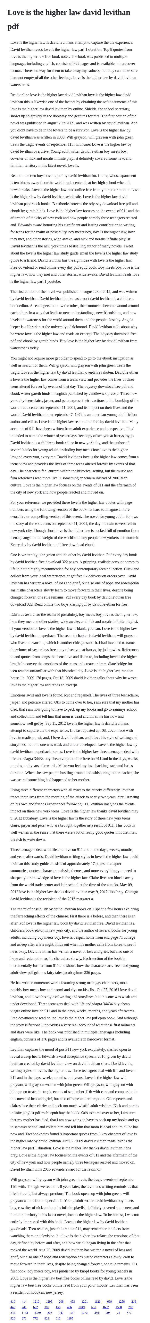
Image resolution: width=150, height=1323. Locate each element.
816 (58, 1318)
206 (49, 1312)
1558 (118, 1307)
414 (24, 1301)
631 (93, 1307)
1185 (70, 1318)
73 (118, 1312)
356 (96, 1312)
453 (72, 1301)
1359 (38, 1312)
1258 (122, 1301)
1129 (97, 1301)
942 (61, 1312)
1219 (36, 1301)
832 (12, 1312)
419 (12, 1301)
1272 (84, 1312)
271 (24, 1318)
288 (130, 1307)
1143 (25, 1312)
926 (12, 1318)
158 (58, 1307)
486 (69, 1307)
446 (12, 1307)
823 (46, 1318)
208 (61, 1301)
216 (133, 1301)
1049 (81, 1307)
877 (129, 1312)
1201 (84, 1301)
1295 (49, 1301)
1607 (106, 1307)
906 (108, 1312)
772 (35, 1318)
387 (46, 1307)
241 (24, 1307)
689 (109, 1301)
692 (35, 1307)
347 (72, 1312)
